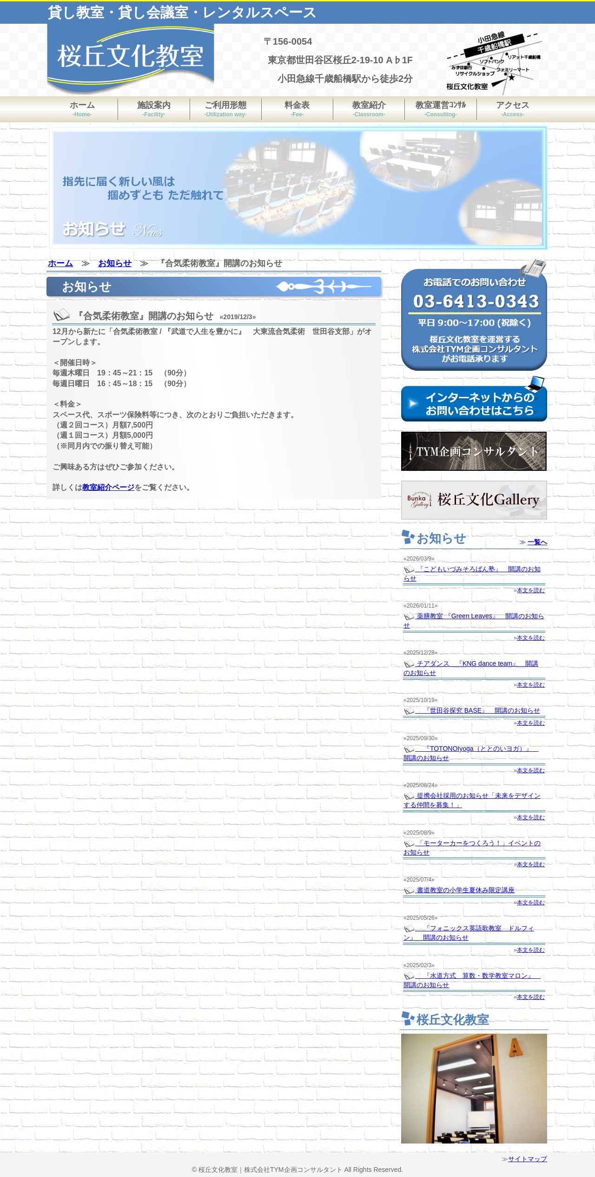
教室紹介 (369, 109)
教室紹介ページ (108, 487)
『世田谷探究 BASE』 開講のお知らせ (471, 710)
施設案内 (154, 109)
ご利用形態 (226, 109)
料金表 (297, 109)
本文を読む (531, 590)
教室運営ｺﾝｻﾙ (441, 109)
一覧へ (537, 542)
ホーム (82, 109)
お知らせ (115, 263)
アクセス (512, 109)
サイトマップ (527, 1159)
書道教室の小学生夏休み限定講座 (459, 890)
